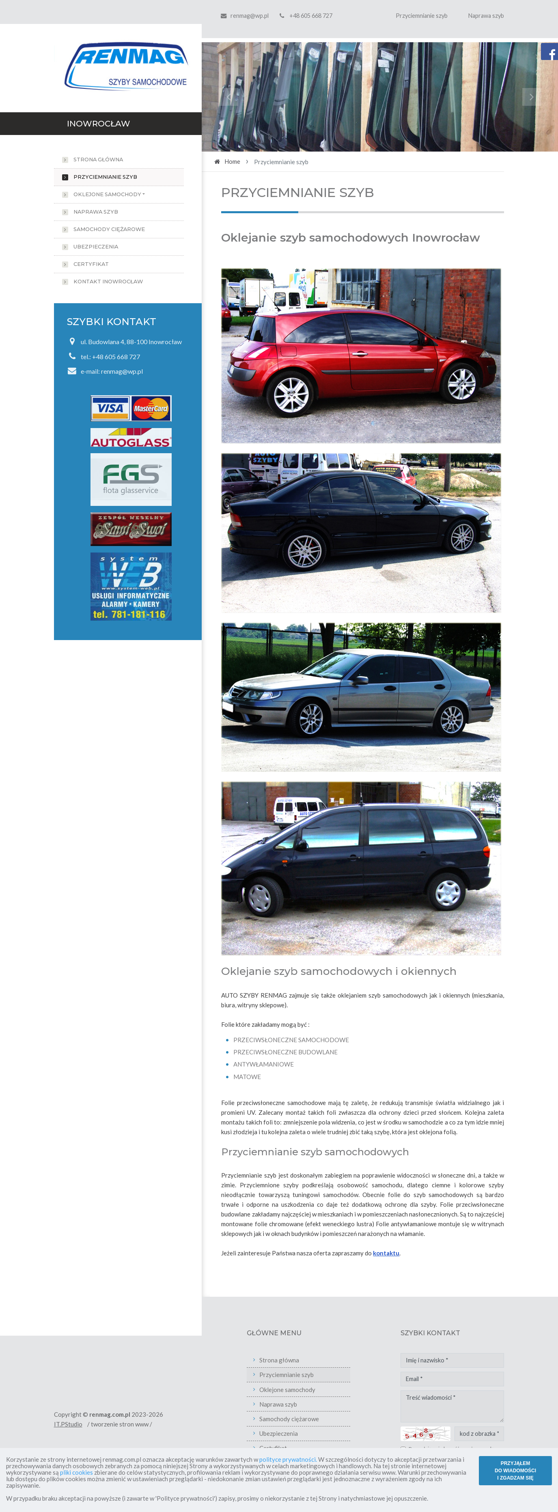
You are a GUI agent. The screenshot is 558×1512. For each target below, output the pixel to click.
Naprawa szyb (486, 15)
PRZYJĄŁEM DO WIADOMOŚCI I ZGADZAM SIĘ (515, 1471)
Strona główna (98, 159)
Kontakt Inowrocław (108, 281)
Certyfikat (91, 264)
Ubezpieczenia (95, 247)
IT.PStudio (107, 1424)
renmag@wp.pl (250, 15)
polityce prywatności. (288, 1459)
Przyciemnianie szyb (422, 15)
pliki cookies (76, 1472)
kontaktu (386, 1253)
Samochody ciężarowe (109, 229)
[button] (228, 97)
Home (232, 161)
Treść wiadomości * (492, 1406)
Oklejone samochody (107, 194)
